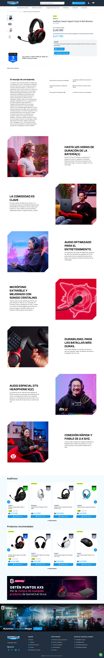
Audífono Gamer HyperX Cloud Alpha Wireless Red (17, 555)
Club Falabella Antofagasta (80, 647)
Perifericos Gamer (37, 7)
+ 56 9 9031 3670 (12, 642)
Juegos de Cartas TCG (53, 7)
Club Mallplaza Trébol (79, 642)
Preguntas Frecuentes (33, 644)
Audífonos (20, 11)
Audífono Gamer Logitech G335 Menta (86, 507)
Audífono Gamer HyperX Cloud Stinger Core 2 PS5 (63, 555)
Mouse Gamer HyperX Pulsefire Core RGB (85, 555)
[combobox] (52, 3)
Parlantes (75, 7)
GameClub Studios (55, 647)
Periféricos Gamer (14, 11)
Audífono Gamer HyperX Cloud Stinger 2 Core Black (40, 555)
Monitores (66, 7)
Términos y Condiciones (56, 642)
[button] (18, 516)
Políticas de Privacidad (56, 644)
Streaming (84, 7)
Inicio (8, 11)
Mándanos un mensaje (61, 53)
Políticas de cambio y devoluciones (59, 639)
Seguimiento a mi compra (78, 3)
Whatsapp (31, 642)
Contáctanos (59, 49)
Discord (30, 639)
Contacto (31, 647)
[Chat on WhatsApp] (100, 654)
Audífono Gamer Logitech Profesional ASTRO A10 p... (63, 507)
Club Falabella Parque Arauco (80, 644)
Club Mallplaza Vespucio (79, 639)
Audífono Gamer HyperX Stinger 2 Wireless (16, 507)
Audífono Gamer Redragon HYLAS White (39, 507)
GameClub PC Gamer (23, 7)
